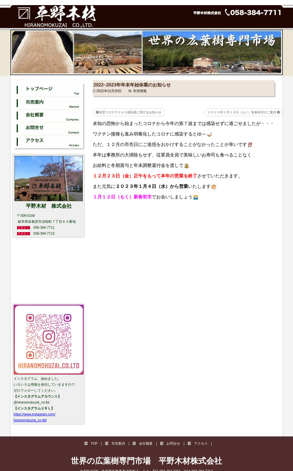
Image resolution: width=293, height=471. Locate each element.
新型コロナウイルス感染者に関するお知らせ (129, 112)
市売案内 (115, 443)
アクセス (198, 443)
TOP (91, 443)
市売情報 (140, 91)
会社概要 (143, 443)
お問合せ (170, 443)
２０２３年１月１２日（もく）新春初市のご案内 (244, 112)
